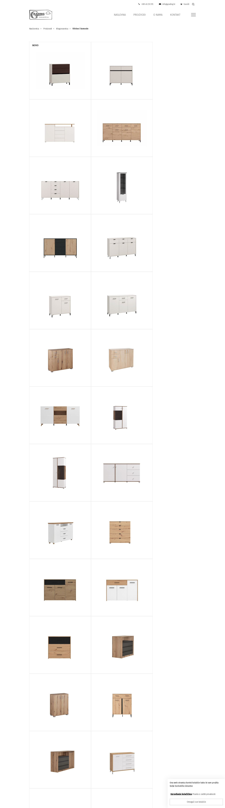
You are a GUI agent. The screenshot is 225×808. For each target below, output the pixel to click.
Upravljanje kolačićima (181, 794)
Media (125, 771)
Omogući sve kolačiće (196, 802)
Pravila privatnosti (92, 782)
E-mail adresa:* (76, 693)
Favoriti (185, 4)
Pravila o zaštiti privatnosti (204, 794)
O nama (157, 14)
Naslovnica (34, 29)
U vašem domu (130, 778)
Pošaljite (143, 713)
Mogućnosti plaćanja (133, 785)
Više (117, 714)
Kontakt (175, 14)
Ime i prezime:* (76, 676)
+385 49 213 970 (147, 4)
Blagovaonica (62, 29)
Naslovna (120, 14)
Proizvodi (139, 14)
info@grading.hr (168, 4)
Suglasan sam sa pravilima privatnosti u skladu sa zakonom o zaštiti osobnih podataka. (95, 712)
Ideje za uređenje (131, 774)
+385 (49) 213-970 (41, 774)
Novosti (126, 782)
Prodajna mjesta (92, 774)
